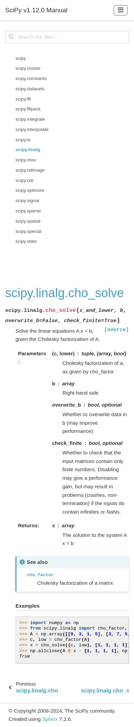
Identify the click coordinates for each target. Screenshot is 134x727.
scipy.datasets (30, 88)
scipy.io (23, 139)
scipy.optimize (29, 190)
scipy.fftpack (28, 108)
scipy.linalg (28, 149)
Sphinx (50, 719)
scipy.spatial (28, 221)
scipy (20, 58)
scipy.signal (27, 200)
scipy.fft (23, 99)
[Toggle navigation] (121, 10)
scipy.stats (26, 241)
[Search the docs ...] (67, 37)
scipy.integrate (30, 119)
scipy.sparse (28, 210)
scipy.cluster (28, 68)
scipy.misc (25, 159)
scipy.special (28, 231)
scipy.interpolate (32, 129)
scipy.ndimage (30, 170)
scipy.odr (24, 180)
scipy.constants (31, 78)
